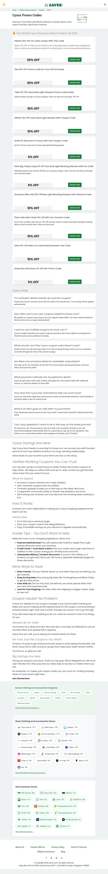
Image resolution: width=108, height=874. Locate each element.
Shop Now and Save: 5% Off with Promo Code (37, 268)
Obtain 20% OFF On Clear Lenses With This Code (39, 40)
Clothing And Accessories (27, 10)
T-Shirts (87, 692)
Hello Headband (73, 754)
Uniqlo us (24, 760)
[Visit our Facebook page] (46, 858)
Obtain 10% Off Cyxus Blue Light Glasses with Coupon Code (44, 117)
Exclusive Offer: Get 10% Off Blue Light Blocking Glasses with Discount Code (52, 194)
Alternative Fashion (23, 703)
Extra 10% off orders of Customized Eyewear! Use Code (42, 245)
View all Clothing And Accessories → (27, 708)
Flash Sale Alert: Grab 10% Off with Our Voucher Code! (42, 217)
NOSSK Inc (77, 799)
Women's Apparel (71, 698)
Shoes (63, 692)
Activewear (21, 698)
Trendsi (72, 734)
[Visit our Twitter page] (51, 858)
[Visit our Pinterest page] (56, 858)
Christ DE (25, 740)
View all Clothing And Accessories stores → (31, 773)
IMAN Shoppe (26, 754)
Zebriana (69, 793)
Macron (81, 760)
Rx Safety (41, 806)
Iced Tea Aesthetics (49, 734)
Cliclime (24, 819)
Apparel (32, 698)
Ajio (22, 767)
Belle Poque (49, 727)
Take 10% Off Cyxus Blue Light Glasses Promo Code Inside (44, 92)
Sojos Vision (48, 793)
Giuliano (42, 813)
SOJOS (24, 813)
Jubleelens (43, 826)
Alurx (41, 799)
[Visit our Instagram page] (61, 858)
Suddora (71, 727)
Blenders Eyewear (46, 819)
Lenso (58, 799)
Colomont (62, 826)
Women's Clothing (50, 692)
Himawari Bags (27, 747)
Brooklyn (45, 740)
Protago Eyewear (71, 819)
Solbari (71, 747)
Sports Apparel (45, 698)
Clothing (58, 698)
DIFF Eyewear (26, 793)
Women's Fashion (23, 692)
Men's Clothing (75, 692)
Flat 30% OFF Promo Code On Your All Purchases (39, 69)
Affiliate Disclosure (46, 851)
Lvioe (23, 806)
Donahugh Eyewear (64, 813)
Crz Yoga (62, 760)
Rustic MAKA (43, 761)
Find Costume (27, 727)
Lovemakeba (50, 747)
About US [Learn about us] (19, 847)
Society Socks (49, 754)
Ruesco (24, 799)
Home (14, 10)
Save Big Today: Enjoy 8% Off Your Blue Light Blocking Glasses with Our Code (53, 166)
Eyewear (41, 10)
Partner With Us (37, 847)
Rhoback (25, 734)
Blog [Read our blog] (63, 851)
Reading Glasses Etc (65, 806)
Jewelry (36, 692)
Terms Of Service (79, 847)
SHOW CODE (75, 60)
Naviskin (65, 740)
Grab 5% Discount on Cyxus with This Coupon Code (41, 140)
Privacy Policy (57, 847)
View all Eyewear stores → (24, 832)
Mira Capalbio (24, 826)
